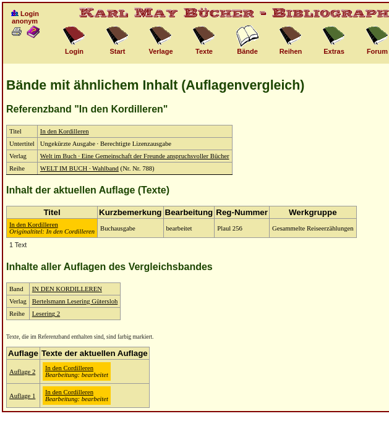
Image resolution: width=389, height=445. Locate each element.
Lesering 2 (46, 313)
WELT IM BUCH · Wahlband (79, 168)
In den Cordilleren (69, 368)
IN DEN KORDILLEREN (67, 289)
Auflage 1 (22, 395)
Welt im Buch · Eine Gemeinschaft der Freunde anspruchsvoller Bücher (134, 156)
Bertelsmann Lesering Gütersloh (75, 301)
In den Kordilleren (64, 131)
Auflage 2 (22, 371)
